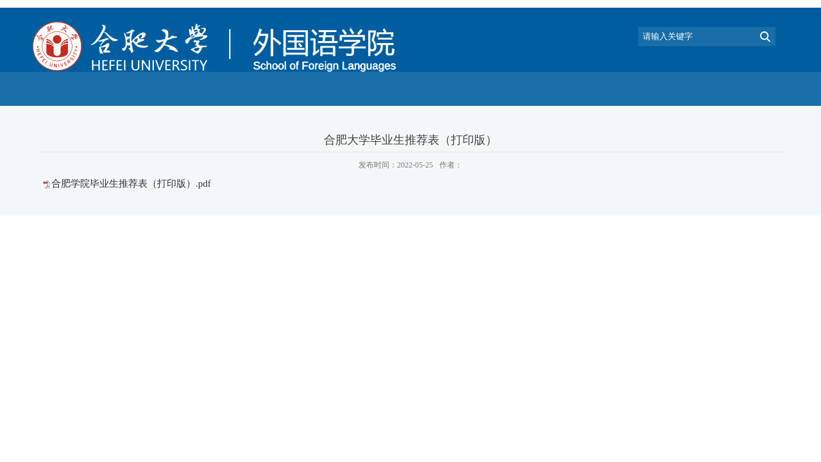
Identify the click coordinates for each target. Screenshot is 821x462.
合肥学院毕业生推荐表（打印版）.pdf (131, 183)
